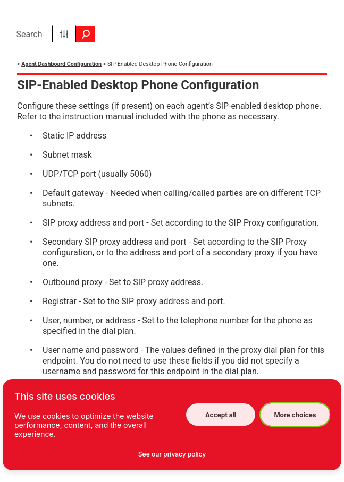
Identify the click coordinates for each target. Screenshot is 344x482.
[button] (64, 33)
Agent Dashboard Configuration (61, 64)
